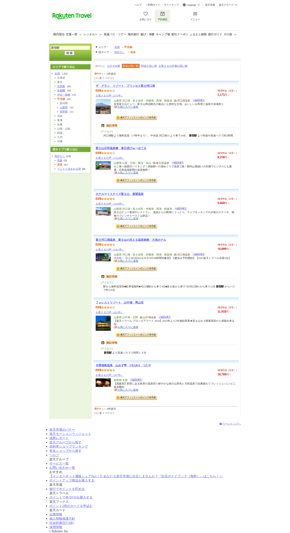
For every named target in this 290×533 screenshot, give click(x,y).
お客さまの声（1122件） (110, 157)
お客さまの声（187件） (109, 375)
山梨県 (64, 107)
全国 (117, 47)
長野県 (64, 111)
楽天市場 (210, 4)
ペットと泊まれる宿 (69, 168)
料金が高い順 (149, 65)
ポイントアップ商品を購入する (71, 480)
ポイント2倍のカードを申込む (71, 506)
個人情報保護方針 (62, 518)
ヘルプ (138, 4)
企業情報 (55, 514)
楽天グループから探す (65, 442)
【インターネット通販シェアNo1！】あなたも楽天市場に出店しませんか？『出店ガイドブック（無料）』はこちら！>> (136, 476)
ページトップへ (231, 423)
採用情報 (55, 527)
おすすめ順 (113, 65)
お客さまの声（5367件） (110, 249)
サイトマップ (171, 4)
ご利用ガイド (153, 4)
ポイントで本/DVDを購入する (71, 497)
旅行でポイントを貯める (67, 489)
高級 (59, 160)
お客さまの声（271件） (109, 95)
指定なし (119, 52)
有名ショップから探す (65, 450)
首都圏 (61, 90)
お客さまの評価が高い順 (173, 65)
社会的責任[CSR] (61, 523)
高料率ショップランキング (68, 446)
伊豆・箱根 (63, 94)
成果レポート (59, 438)
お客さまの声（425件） (109, 312)
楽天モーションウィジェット (70, 434)
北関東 (61, 86)
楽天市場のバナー (62, 429)
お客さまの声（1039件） (110, 203)
